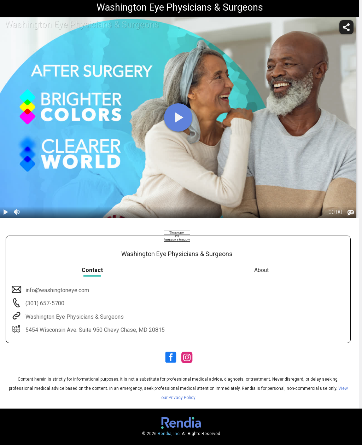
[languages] (350, 212)
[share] (346, 27)
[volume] (17, 212)
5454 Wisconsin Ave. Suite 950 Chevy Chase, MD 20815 (94, 329)
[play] (178, 117)
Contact (92, 270)
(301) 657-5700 (44, 303)
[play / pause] (5, 212)
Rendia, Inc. (169, 433)
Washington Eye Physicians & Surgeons (74, 316)
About (261, 270)
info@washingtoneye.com (56, 290)
